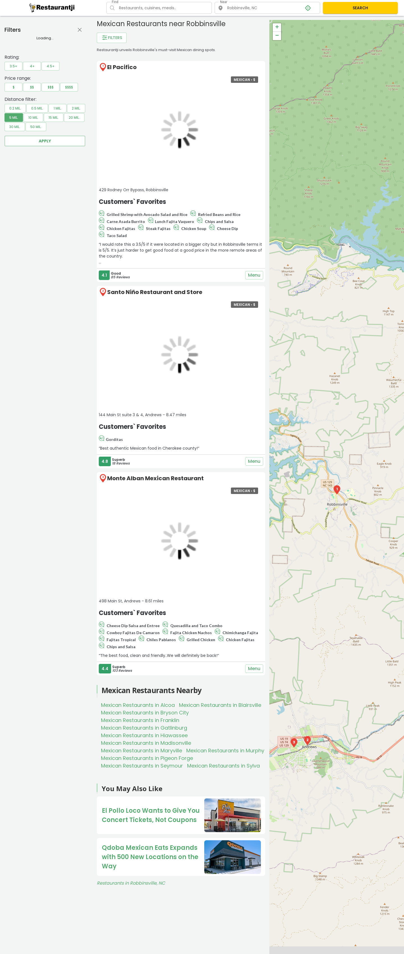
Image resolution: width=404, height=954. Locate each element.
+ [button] (277, 27)
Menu (254, 275)
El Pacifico (122, 67)
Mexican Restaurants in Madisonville (146, 742)
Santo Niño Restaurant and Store (154, 292)
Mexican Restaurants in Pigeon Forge (147, 758)
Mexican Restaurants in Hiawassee (144, 735)
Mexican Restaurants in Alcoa (138, 705)
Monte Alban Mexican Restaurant (155, 478)
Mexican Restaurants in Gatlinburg (144, 727)
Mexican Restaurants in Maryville (141, 750)
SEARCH (360, 8)
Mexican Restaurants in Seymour (142, 765)
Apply (45, 141)
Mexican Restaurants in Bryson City (145, 712)
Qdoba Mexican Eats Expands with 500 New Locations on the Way (150, 857)
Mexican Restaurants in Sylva (223, 765)
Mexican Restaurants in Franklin (140, 720)
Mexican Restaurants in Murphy (225, 750)
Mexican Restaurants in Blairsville (220, 705)
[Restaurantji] (52, 7)
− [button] (277, 36)
